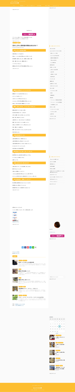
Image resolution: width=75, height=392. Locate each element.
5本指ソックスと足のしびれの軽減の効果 (26, 262)
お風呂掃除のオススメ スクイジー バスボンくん (28, 288)
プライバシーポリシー (53, 181)
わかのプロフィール (56, 5)
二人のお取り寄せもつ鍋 (60, 360)
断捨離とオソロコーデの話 (20, 304)
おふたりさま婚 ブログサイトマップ (37, 385)
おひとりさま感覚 (53, 161)
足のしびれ (17, 253)
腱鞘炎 (14, 253)
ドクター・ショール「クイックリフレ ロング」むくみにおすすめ (30, 297)
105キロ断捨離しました (19, 305)
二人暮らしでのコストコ (60, 337)
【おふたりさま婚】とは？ (31, 5)
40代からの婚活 (47, 5)
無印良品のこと (22, 5)
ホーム (14, 5)
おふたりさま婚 (14, 3)
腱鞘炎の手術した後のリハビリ (24, 279)
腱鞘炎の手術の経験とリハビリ (24, 271)
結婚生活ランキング (15, 221)
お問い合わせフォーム (53, 179)
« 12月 (57, 333)
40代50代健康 (39, 5)
